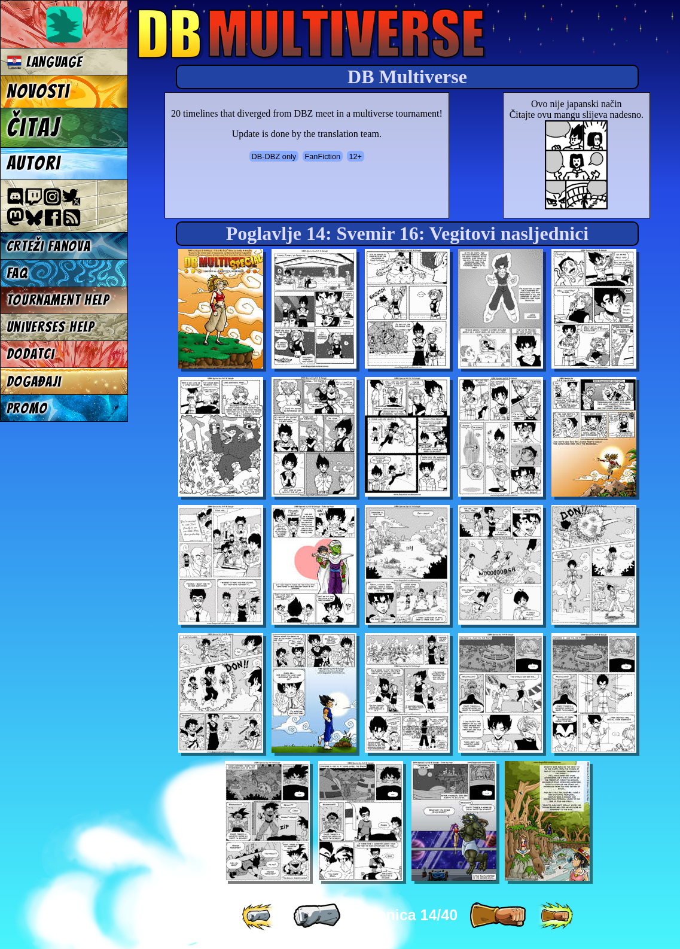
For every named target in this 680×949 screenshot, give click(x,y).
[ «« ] (259, 916)
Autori (33, 163)
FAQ (17, 273)
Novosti (38, 91)
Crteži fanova (49, 246)
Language (45, 61)
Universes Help (51, 327)
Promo (27, 408)
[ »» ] (556, 916)
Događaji (34, 381)
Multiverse (312, 34)
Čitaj (33, 127)
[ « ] (317, 916)
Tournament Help (58, 300)
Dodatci (31, 353)
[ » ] (497, 916)
